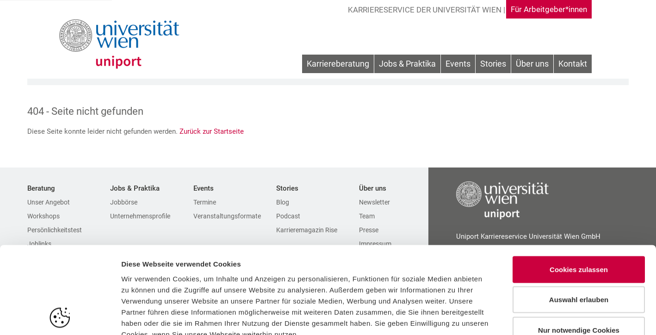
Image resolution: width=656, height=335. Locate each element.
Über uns (532, 64)
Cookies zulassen (579, 213)
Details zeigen (492, 317)
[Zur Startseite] (121, 44)
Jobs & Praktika (407, 64)
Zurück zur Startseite (212, 131)
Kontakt (572, 64)
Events (458, 64)
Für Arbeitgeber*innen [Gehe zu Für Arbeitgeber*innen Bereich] (546, 9)
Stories (493, 64)
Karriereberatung (338, 64)
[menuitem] (338, 65)
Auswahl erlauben (578, 244)
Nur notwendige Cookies (578, 274)
